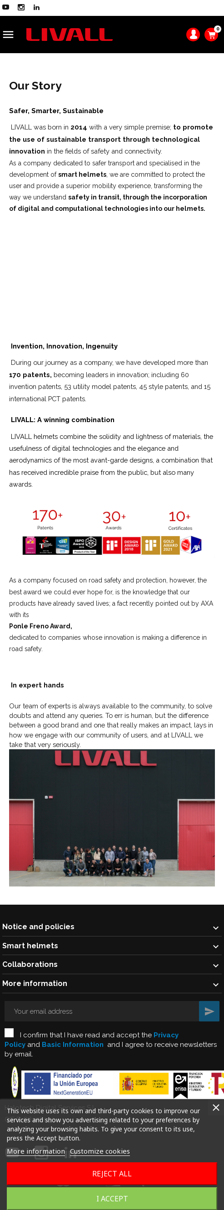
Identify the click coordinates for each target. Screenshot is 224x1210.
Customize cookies (100, 1150)
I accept (112, 1199)
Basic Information (73, 1045)
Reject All (112, 1174)
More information (36, 1150)
